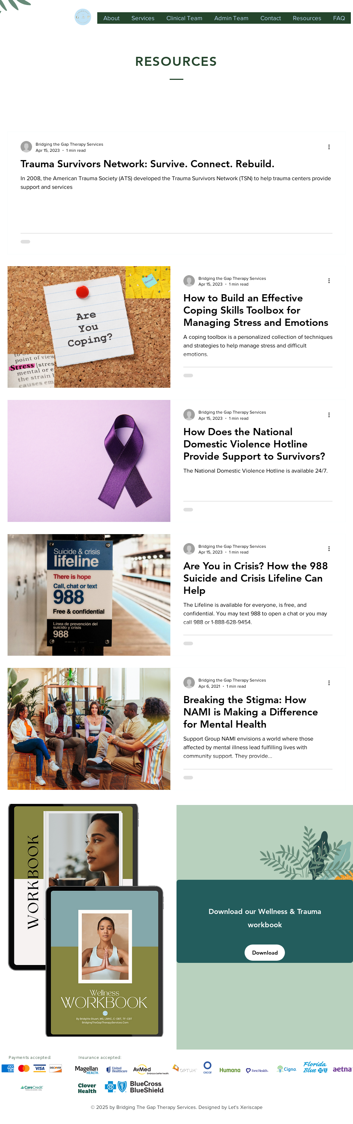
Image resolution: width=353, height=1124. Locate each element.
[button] (336, 111)
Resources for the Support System (237, 109)
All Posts (18, 109)
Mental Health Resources (143, 109)
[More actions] (331, 146)
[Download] (265, 953)
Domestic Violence (70, 109)
